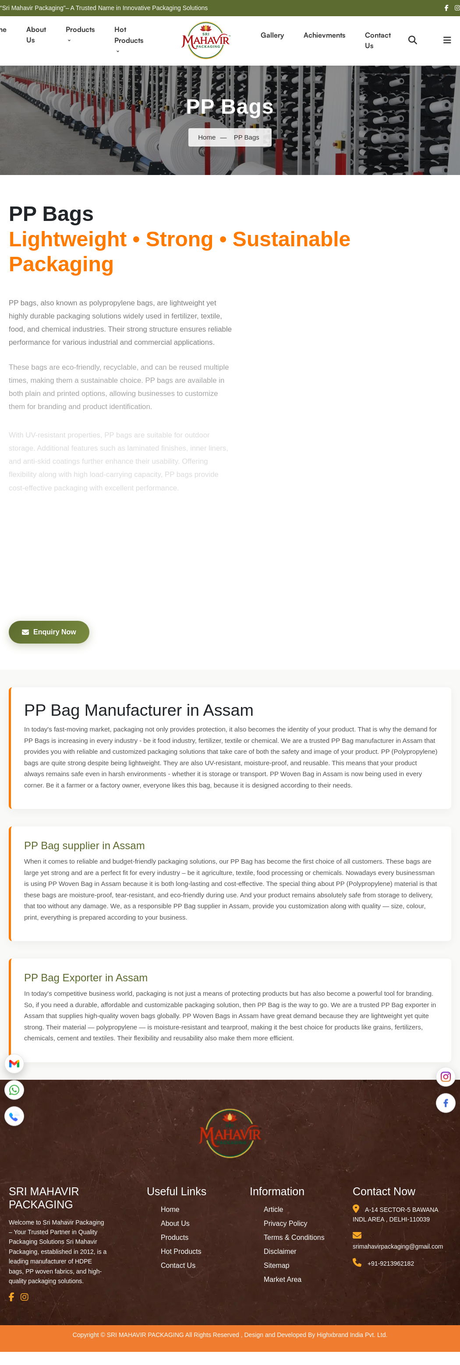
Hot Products (128, 40)
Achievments (324, 35)
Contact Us (378, 40)
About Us (36, 34)
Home (207, 137)
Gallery (272, 35)
